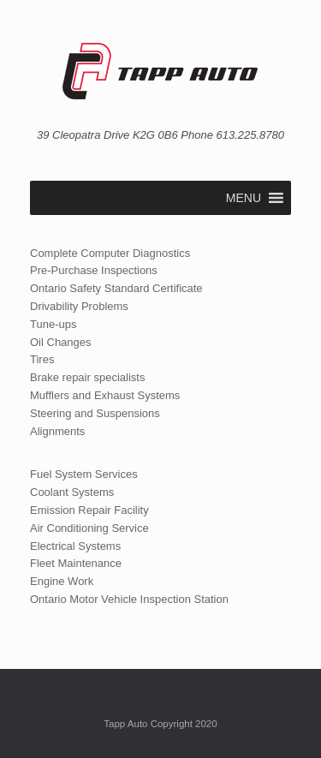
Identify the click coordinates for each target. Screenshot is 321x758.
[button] (243, 198)
